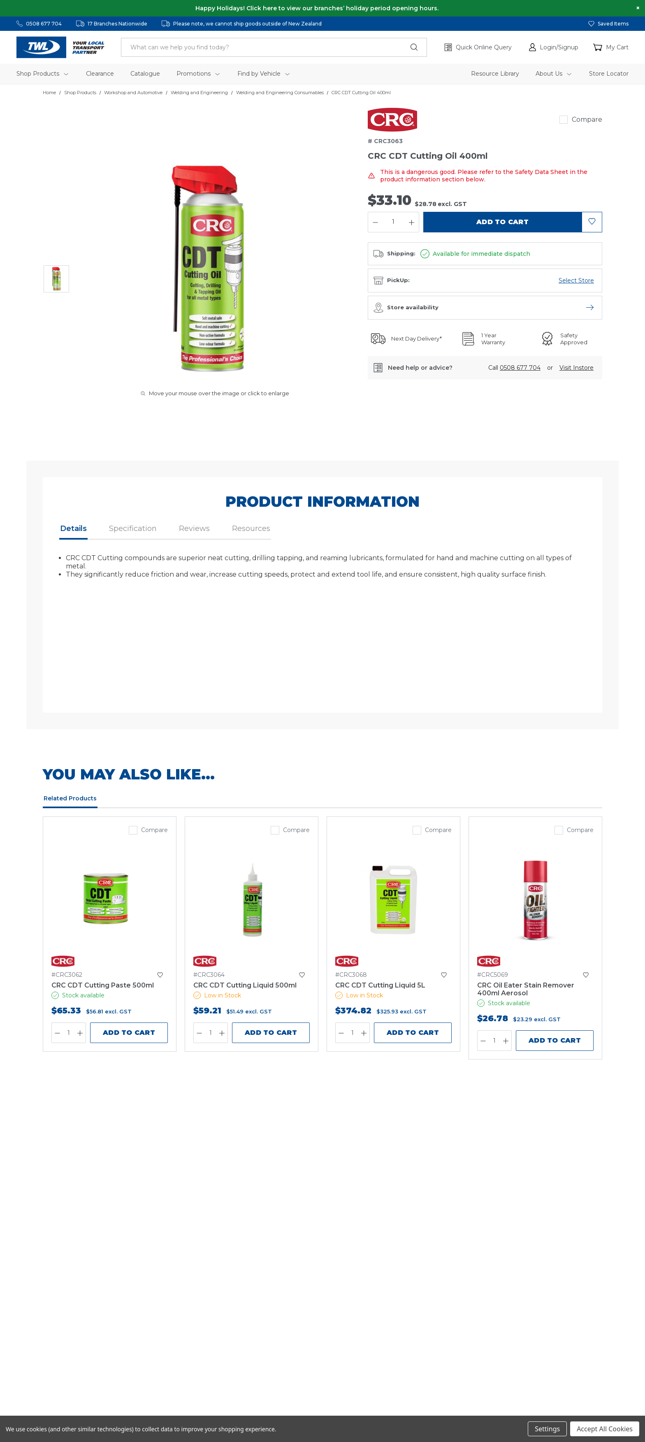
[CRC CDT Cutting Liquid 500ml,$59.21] (251, 899)
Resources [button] (251, 528)
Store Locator (609, 73)
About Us (553, 73)
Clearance (100, 73)
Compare (587, 119)
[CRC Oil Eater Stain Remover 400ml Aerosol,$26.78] (535, 899)
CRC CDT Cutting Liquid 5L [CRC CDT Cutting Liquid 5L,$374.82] (380, 985)
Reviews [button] (194, 528)
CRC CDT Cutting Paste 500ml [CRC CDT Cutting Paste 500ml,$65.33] (102, 985)
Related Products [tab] (70, 798)
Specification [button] (133, 528)
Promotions (198, 73)
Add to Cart (129, 1032)
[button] (553, 47)
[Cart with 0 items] (611, 47)
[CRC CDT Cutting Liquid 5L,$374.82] (393, 899)
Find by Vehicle (263, 73)
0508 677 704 (44, 24)
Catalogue (145, 73)
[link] (392, 119)
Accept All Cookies (605, 1428)
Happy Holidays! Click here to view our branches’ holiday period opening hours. (317, 8)
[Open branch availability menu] (576, 280)
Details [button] (73, 528)
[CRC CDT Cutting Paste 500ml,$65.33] (109, 899)
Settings (547, 1428)
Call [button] (514, 367)
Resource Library (495, 73)
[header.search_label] (274, 47)
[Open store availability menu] (589, 308)
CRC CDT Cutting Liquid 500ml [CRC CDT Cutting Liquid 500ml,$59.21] (245, 985)
